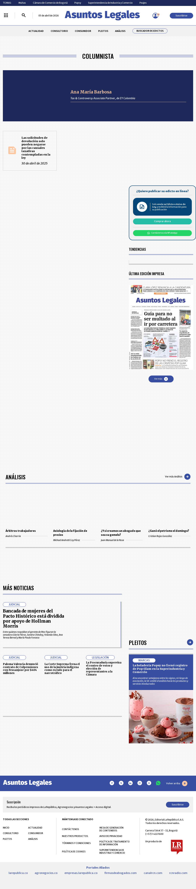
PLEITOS (103, 31)
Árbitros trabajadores (21, 531)
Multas (22, 2)
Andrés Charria (26, 536)
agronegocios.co (46, 873)
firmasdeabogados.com (120, 873)
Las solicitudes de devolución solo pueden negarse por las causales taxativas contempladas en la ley (35, 148)
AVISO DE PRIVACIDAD (110, 836)
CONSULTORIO (59, 31)
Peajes (143, 2)
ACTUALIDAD (36, 31)
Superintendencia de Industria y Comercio (110, 2)
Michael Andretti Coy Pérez (74, 540)
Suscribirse (181, 15)
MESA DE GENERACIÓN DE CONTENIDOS (111, 829)
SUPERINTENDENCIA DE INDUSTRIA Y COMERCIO (112, 851)
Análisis (15, 477)
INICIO (6, 827)
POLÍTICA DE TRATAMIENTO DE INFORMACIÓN (114, 843)
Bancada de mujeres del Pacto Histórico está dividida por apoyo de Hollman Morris (33, 618)
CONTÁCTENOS (70, 829)
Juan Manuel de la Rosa (122, 540)
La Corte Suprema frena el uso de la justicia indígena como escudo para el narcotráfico (62, 669)
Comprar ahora (162, 221)
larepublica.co (18, 873)
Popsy (77, 2)
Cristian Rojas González (169, 536)
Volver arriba (176, 783)
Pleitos (138, 642)
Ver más (161, 379)
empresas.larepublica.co (81, 873)
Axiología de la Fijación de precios (70, 533)
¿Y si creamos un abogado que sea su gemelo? (121, 533)
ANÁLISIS (120, 31)
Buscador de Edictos (149, 31)
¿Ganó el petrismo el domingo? (168, 531)
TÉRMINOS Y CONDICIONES (76, 843)
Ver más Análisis (177, 477)
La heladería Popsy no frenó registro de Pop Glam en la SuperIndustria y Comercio (160, 669)
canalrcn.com (153, 873)
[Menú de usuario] (155, 15)
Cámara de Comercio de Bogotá (50, 2)
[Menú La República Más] (6, 15)
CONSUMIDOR (83, 31)
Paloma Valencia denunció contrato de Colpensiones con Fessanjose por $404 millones (20, 669)
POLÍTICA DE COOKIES (74, 851)
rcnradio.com (178, 873)
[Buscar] (24, 15)
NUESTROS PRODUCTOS (75, 836)
